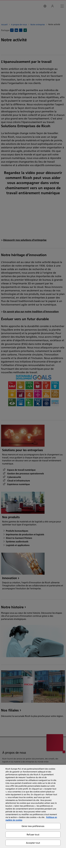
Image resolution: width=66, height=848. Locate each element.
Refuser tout (33, 834)
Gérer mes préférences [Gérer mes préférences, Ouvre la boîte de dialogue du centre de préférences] (33, 826)
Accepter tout (33, 842)
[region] (33, 806)
